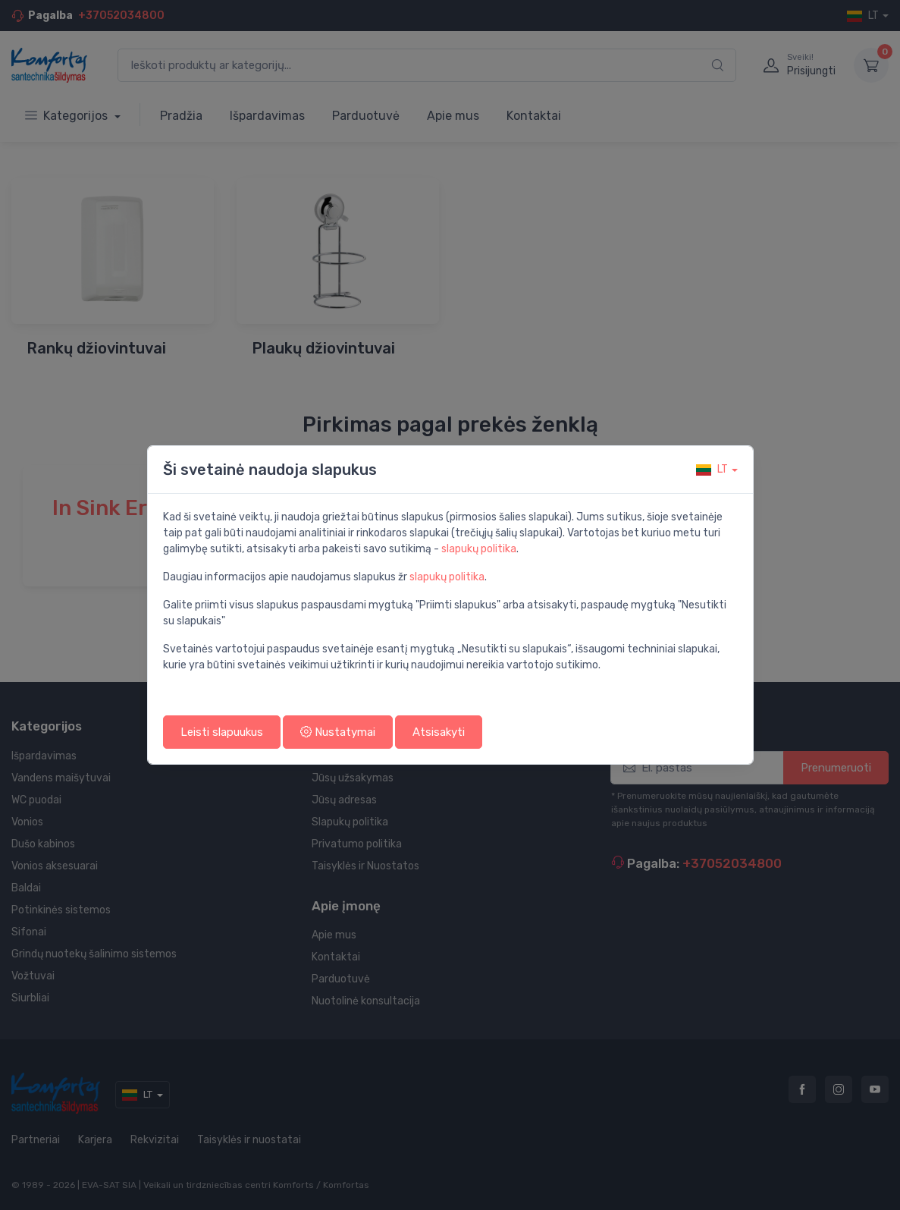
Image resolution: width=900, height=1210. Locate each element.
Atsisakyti (438, 732)
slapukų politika (478, 548)
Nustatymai (337, 732)
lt (712, 469)
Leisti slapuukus (221, 732)
